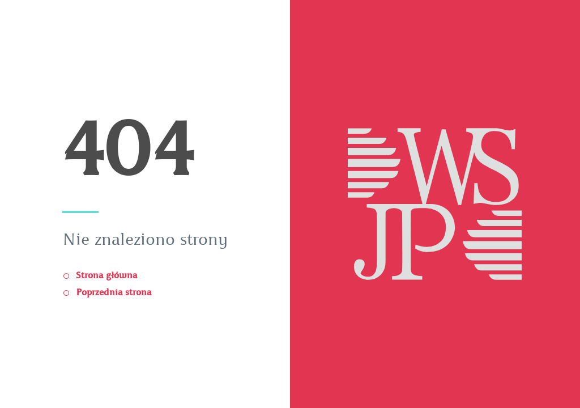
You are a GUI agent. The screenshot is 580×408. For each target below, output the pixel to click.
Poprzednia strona (112, 292)
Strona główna (105, 275)
